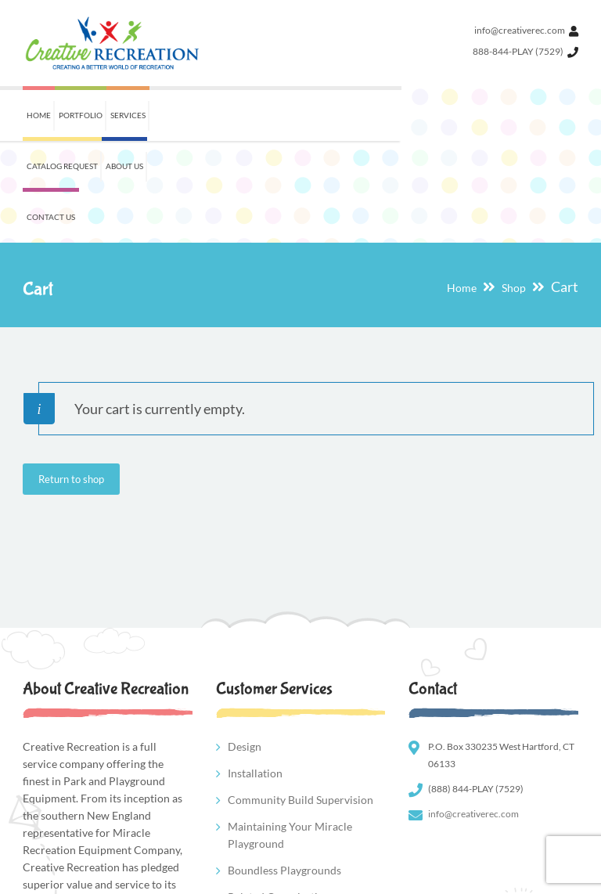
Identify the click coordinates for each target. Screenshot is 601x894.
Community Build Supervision (300, 698)
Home (462, 186)
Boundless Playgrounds (284, 768)
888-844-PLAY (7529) (518, 51)
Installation (255, 671)
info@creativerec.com (519, 30)
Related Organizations (281, 795)
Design (244, 644)
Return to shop (71, 377)
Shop (514, 186)
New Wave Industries (136, 879)
